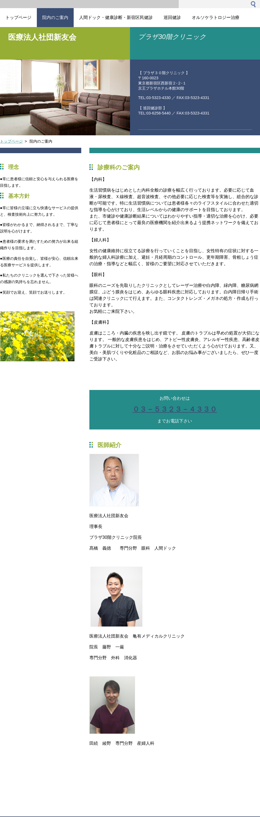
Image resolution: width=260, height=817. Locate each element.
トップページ (11, 141)
